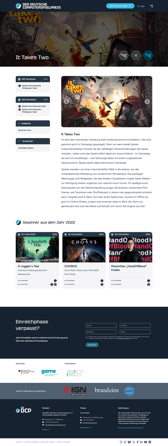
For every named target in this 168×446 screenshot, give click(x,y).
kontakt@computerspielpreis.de (55, 425)
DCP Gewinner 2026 (119, 6)
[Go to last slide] (66, 101)
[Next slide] (147, 101)
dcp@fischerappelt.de (90, 423)
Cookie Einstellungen (63, 442)
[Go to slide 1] (106, 125)
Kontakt (44, 429)
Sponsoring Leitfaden (47, 442)
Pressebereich (85, 427)
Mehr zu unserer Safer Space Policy (129, 428)
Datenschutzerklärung (124, 338)
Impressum (19, 442)
